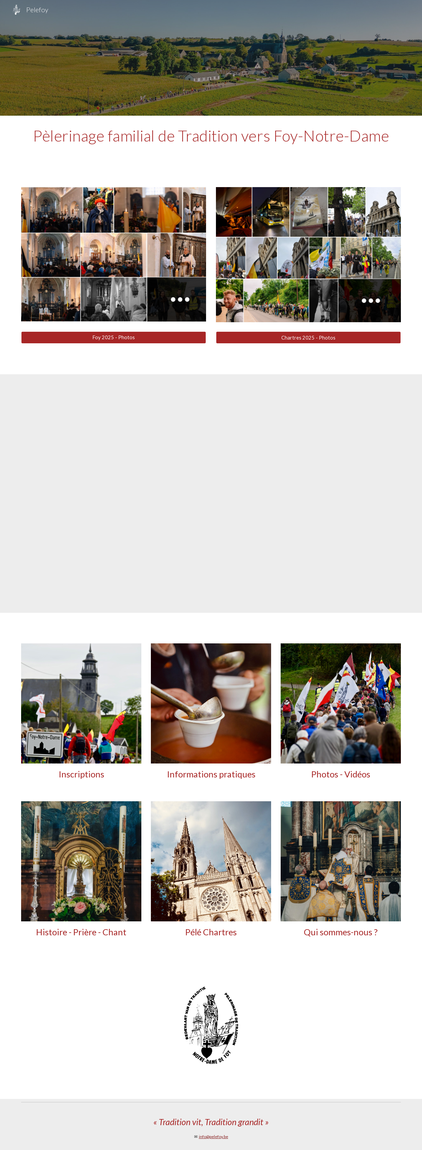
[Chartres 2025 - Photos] (308, 337)
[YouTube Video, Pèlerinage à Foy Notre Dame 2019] (211, 493)
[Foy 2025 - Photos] (113, 337)
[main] (211, 136)
